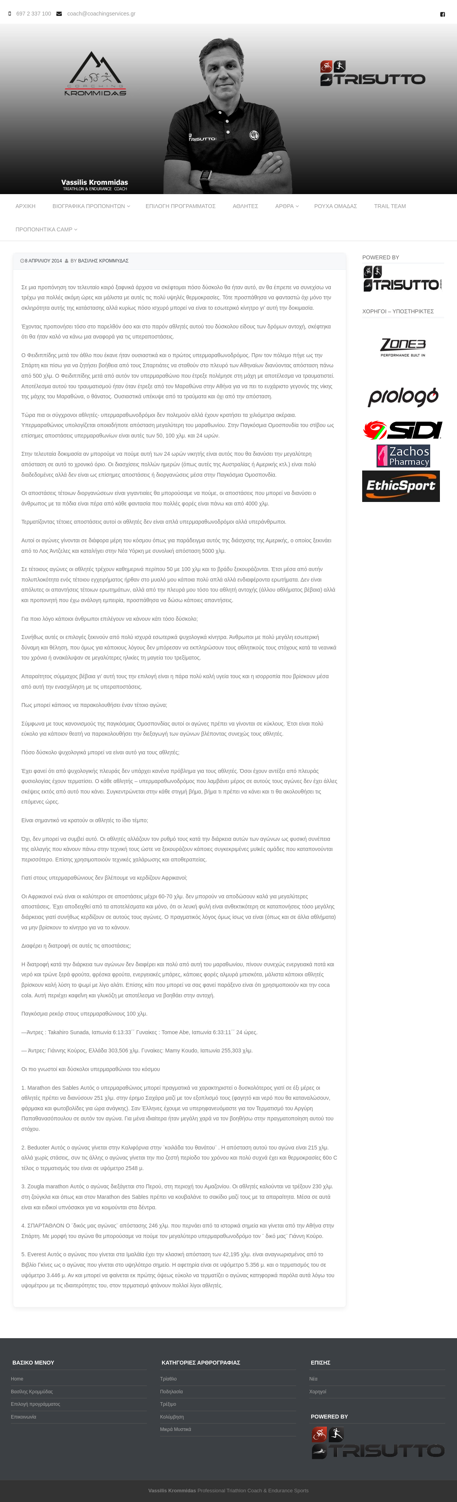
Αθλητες (245, 206)
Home (17, 1379)
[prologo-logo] (403, 414)
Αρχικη (25, 206)
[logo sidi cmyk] (403, 440)
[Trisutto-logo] (403, 290)
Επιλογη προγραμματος (181, 206)
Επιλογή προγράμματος (35, 1404)
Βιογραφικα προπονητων (88, 206)
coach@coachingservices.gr (101, 13)
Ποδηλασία (171, 1391)
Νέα (313, 1379)
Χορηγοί (317, 1391)
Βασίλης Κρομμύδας (32, 1391)
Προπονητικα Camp (44, 229)
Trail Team (390, 206)
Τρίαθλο (168, 1379)
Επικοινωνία (23, 1417)
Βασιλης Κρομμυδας (103, 261)
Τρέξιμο (168, 1404)
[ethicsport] (401, 500)
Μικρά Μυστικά (175, 1429)
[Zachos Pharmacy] (403, 466)
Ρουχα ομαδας (335, 206)
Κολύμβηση (172, 1417)
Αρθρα (285, 206)
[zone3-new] (403, 375)
